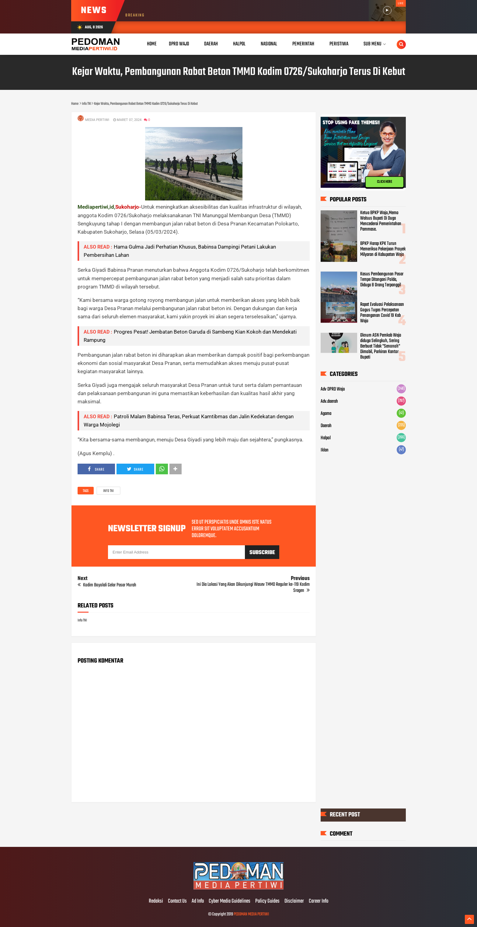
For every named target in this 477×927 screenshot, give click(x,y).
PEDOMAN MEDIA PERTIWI (251, 914)
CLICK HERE (384, 182)
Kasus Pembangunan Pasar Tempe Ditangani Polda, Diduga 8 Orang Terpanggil (381, 280)
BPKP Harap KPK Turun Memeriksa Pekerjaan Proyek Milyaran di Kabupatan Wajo (383, 249)
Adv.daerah (329, 402)
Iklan (325, 451)
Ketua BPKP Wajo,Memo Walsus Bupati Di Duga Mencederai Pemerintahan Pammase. (380, 221)
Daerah (326, 426)
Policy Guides (267, 901)
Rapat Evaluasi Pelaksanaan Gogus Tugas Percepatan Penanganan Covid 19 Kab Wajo (382, 313)
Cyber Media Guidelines (229, 901)
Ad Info (198, 901)
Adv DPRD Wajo (333, 390)
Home (152, 44)
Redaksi (156, 901)
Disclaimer (294, 901)
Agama (326, 414)
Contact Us (177, 901)
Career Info (318, 901)
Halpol (326, 438)
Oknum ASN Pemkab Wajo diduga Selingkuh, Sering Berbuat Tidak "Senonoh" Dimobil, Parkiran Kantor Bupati (380, 347)
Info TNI (108, 491)
